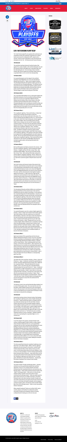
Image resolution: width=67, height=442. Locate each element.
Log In (7, 1)
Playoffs (46, 8)
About (26, 8)
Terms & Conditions (57, 439)
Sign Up (12, 1)
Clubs (31, 8)
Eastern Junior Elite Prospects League (15, 3)
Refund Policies (43, 439)
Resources (57, 8)
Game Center (38, 8)
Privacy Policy (50, 439)
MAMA (51, 8)
